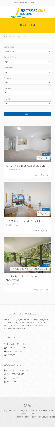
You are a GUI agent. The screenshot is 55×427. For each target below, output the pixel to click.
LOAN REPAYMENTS (14, 374)
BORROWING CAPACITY (16, 370)
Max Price (8, 99)
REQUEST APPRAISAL (14, 348)
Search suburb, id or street (15, 36)
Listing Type (9, 47)
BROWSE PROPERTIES (15, 344)
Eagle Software (48, 417)
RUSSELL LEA (11, 225)
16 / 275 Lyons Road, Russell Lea (24, 221)
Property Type (10, 57)
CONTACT (9, 355)
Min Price (7, 88)
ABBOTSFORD (11, 284)
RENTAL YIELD (11, 382)
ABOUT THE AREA (13, 351)
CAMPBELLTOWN (13, 169)
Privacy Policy (23, 417)
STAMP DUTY (11, 378)
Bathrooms (9, 78)
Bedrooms (8, 68)
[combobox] (27, 51)
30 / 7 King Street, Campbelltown (25, 165)
